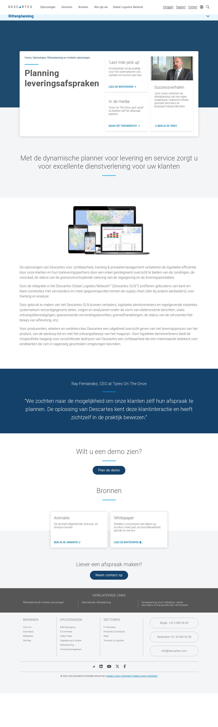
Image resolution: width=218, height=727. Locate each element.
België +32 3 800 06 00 (174, 623)
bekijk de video (167, 126)
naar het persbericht (124, 126)
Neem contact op (109, 575)
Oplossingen (47, 7)
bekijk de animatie (67, 542)
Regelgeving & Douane (70, 640)
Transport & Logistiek (114, 640)
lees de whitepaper (127, 542)
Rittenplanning (21, 18)
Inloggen (168, 7)
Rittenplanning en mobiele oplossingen (68, 57)
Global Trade (66, 636)
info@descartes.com (174, 650)
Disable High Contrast (145, 676)
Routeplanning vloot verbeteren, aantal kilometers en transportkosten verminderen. (165, 604)
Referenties (28, 636)
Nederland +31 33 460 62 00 (174, 636)
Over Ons (27, 627)
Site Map (27, 640)
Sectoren (66, 7)
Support (180, 7)
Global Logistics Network (128, 7)
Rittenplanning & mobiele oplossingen (43, 602)
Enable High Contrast (119, 676)
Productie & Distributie (114, 631)
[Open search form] (207, 7)
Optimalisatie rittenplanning (96, 602)
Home (28, 57)
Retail (106, 636)
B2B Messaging (67, 627)
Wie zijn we (101, 7)
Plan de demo (109, 470)
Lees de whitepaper (122, 87)
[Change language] (201, 7)
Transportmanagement (70, 649)
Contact (192, 7)
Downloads (28, 631)
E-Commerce (66, 631)
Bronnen (83, 7)
